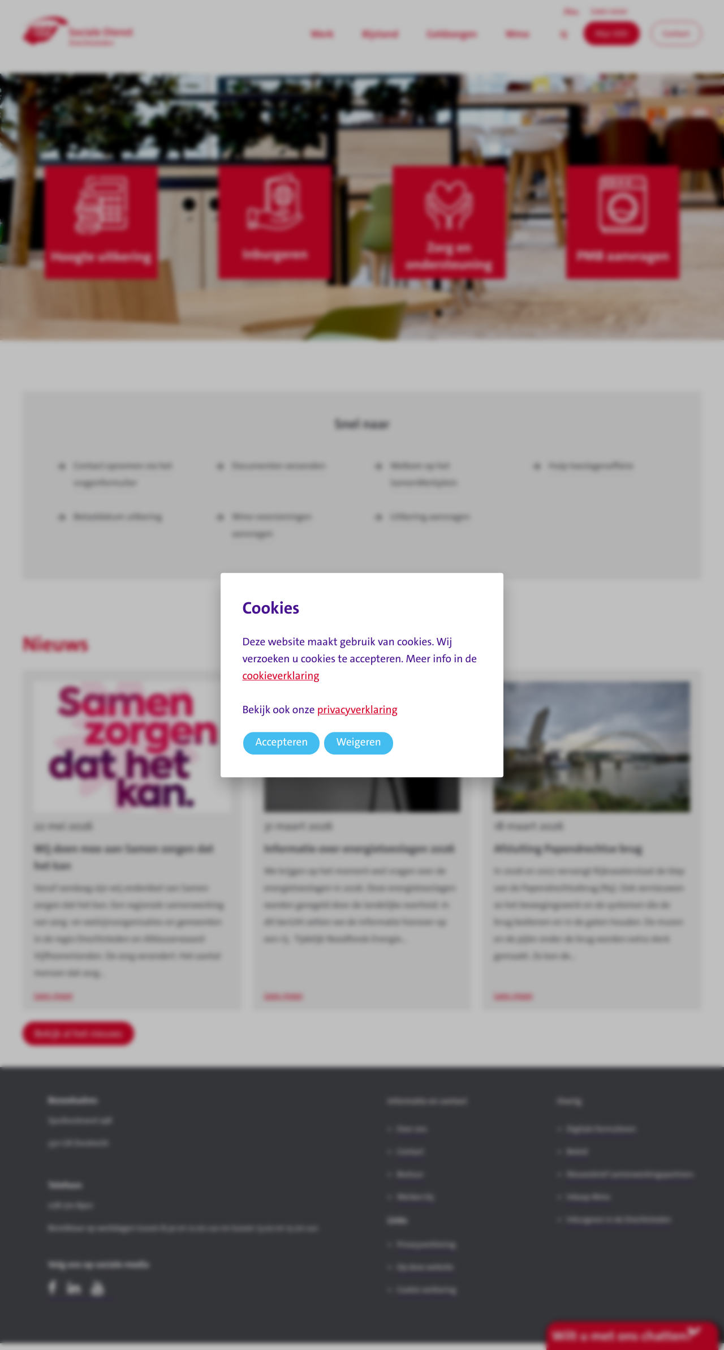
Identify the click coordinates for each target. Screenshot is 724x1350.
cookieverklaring (280, 676)
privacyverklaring (357, 710)
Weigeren (358, 742)
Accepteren (281, 742)
